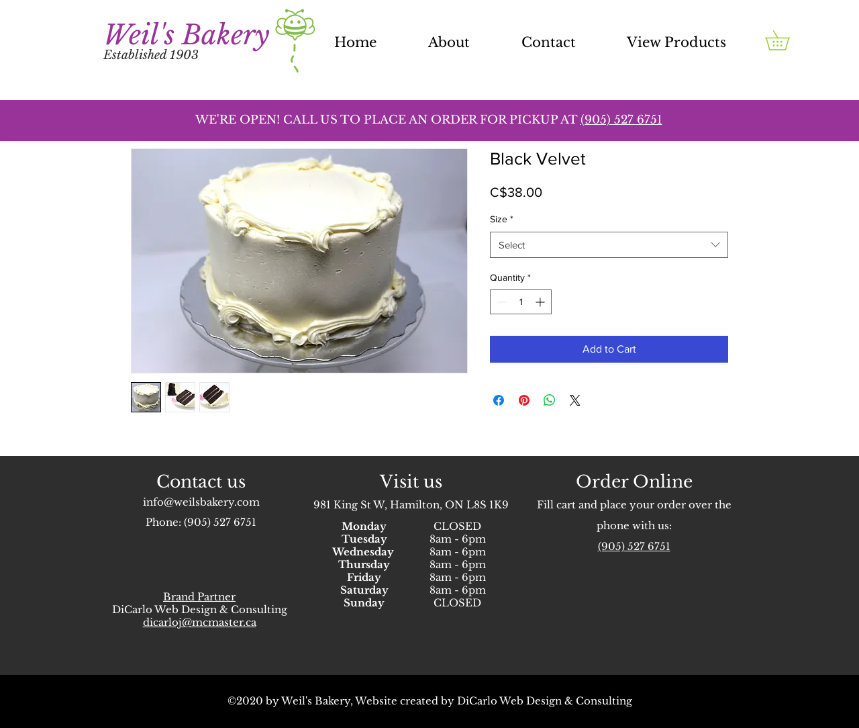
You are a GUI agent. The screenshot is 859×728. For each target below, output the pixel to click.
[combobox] (609, 245)
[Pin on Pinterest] (524, 400)
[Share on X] (575, 400)
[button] (787, 40)
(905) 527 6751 (220, 522)
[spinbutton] (521, 302)
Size (501, 219)
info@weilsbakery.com (201, 502)
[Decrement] (500, 302)
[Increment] (541, 302)
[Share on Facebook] (499, 400)
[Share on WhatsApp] (550, 400)
